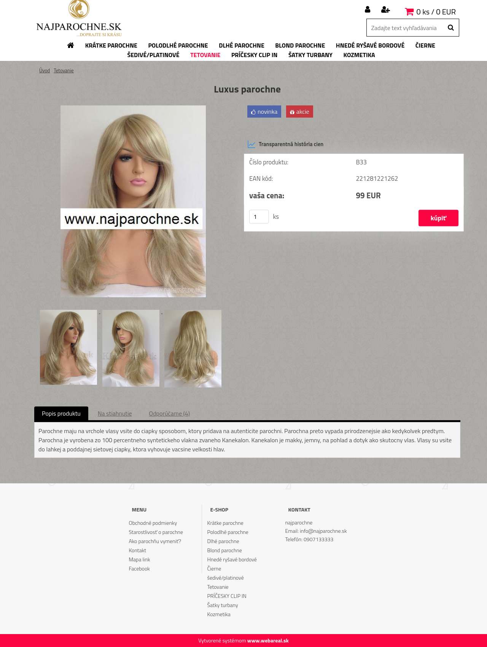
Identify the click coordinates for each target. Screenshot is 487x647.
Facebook (139, 568)
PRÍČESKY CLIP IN (227, 596)
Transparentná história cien (285, 144)
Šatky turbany (222, 605)
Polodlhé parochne (227, 532)
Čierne (214, 568)
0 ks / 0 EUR (436, 12)
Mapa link (139, 559)
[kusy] (259, 216)
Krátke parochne (225, 523)
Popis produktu (61, 413)
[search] (450, 28)
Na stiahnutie (115, 413)
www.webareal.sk (268, 640)
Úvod (44, 70)
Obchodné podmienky (153, 523)
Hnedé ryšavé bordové (232, 559)
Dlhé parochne (223, 541)
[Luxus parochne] (133, 108)
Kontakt (137, 550)
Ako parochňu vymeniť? (155, 541)
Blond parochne (224, 550)
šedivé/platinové (225, 578)
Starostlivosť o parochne (156, 532)
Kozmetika (219, 614)
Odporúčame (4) (169, 413)
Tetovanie (64, 70)
